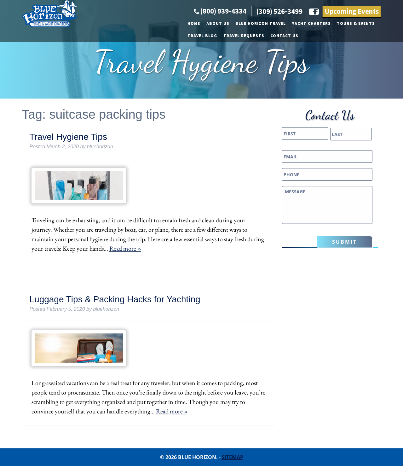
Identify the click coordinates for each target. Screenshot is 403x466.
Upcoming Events (352, 41)
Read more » (125, 248)
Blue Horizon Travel (148, 53)
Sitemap (232, 457)
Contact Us (366, 53)
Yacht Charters (199, 53)
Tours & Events (243, 53)
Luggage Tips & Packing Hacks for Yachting (115, 299)
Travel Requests (324, 53)
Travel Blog (283, 53)
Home (81, 53)
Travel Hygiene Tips (68, 137)
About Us (105, 53)
